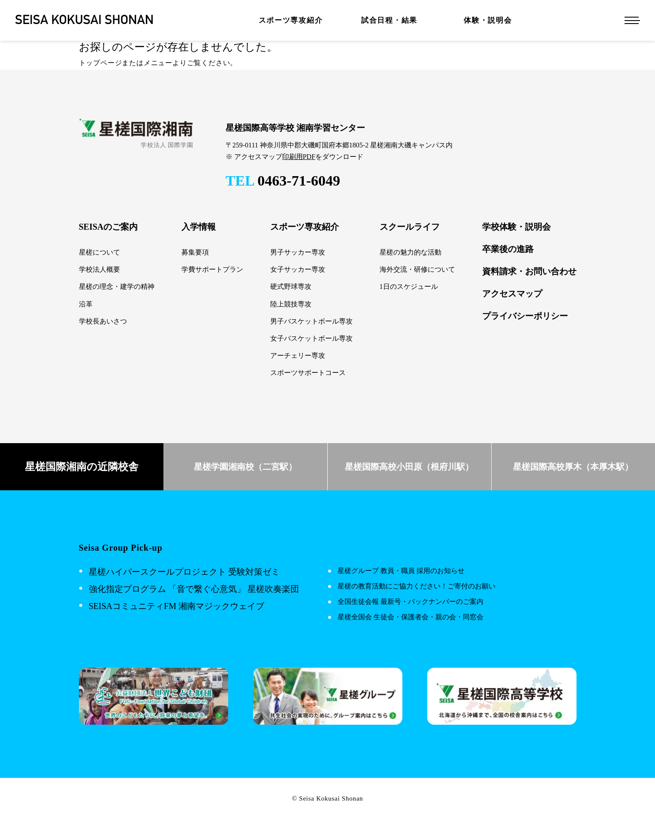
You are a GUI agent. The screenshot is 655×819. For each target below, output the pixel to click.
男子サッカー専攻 (297, 252)
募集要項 (195, 252)
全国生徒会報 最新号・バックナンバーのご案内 (410, 601)
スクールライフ (410, 226)
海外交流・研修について (417, 269)
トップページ (100, 62)
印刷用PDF (298, 156)
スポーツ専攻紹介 (291, 20)
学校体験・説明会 (516, 226)
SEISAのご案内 (108, 226)
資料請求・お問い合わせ (529, 271)
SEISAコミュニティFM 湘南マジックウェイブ (176, 606)
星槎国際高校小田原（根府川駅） (409, 466)
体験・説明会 (488, 20)
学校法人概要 (99, 269)
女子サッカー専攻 (297, 269)
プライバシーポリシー (525, 316)
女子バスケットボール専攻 (311, 338)
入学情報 (198, 226)
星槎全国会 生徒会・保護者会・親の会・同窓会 (410, 617)
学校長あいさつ (103, 321)
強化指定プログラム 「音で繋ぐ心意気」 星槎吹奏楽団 (194, 589)
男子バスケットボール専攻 (311, 321)
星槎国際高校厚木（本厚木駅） (573, 466)
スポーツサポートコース (308, 372)
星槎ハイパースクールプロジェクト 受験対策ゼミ (184, 571)
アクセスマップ (512, 293)
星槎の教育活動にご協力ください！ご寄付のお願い (416, 586)
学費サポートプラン (212, 269)
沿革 (86, 304)
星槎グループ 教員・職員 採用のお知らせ (401, 570)
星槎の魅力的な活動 (410, 252)
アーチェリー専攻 (297, 355)
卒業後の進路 (508, 249)
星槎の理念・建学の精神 (116, 286)
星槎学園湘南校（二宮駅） (245, 466)
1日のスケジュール (409, 286)
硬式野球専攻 (290, 286)
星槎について (99, 252)
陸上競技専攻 (290, 304)
